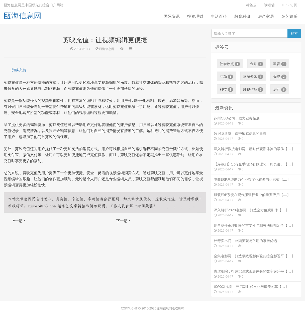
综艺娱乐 (289, 16)
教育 (279, 63)
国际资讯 (172, 16)
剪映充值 (18, 70)
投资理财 (195, 16)
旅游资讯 (253, 76)
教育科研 (242, 16)
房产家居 (266, 16)
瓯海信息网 (22, 15)
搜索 (294, 33)
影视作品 (253, 89)
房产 (279, 89)
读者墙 (269, 5)
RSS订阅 (289, 5)
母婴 (279, 76)
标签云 (251, 5)
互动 (226, 76)
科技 (226, 89)
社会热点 (230, 63)
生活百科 (219, 16)
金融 (256, 63)
